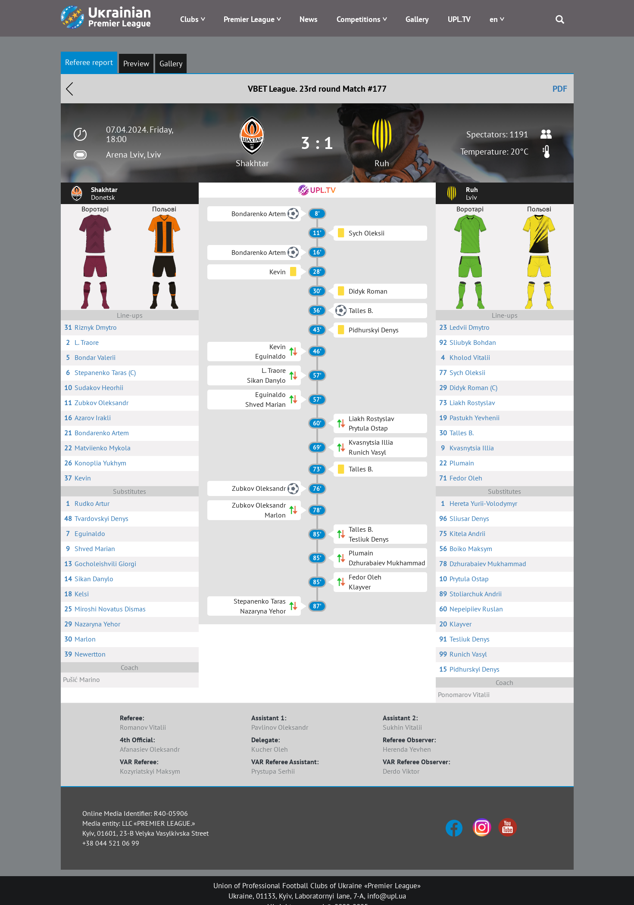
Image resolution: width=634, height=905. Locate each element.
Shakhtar (252, 163)
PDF (560, 88)
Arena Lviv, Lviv (133, 154)
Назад (69, 88)
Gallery (417, 19)
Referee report (89, 62)
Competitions (359, 19)
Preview (136, 63)
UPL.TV (459, 19)
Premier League (249, 19)
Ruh (382, 163)
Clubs (189, 19)
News (309, 19)
